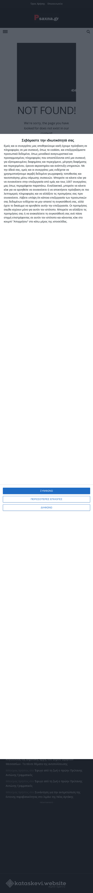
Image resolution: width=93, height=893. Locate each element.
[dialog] (46, 446)
